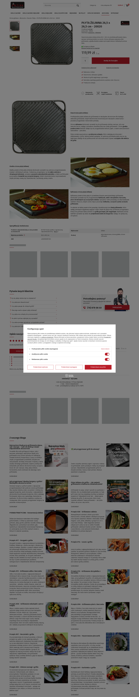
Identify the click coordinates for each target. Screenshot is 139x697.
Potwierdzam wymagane (69, 367)
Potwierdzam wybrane (40, 367)
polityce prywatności (47, 337)
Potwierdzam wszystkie (98, 367)
